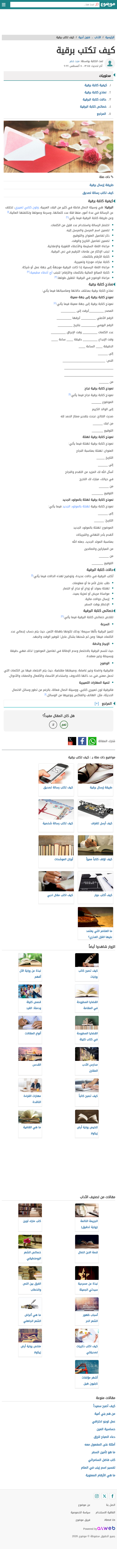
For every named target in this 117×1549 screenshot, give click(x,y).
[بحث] (97, 4)
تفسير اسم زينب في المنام (98, 1467)
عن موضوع (84, 1504)
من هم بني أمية (104, 1414)
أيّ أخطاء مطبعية (41, 272)
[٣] (28, 272)
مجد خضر (75, 61)
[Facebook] (112, 1496)
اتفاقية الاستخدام (105, 1512)
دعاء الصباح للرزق (104, 1437)
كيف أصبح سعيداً (104, 1406)
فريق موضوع (83, 1520)
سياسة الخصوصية (80, 1512)
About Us (109, 1520)
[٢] (67, 217)
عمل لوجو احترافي (103, 1421)
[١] (8, 212)
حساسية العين (106, 1429)
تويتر (72, 741)
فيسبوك (82, 741)
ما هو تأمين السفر (103, 1452)
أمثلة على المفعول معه (99, 1444)
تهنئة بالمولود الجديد (76, 506)
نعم (64, 724)
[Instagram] (97, 1496)
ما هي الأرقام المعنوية (100, 1475)
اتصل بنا (110, 1504)
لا (53, 724)
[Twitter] (104, 1496)
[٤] (55, 303)
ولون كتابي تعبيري (27, 207)
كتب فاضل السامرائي (101, 1460)
